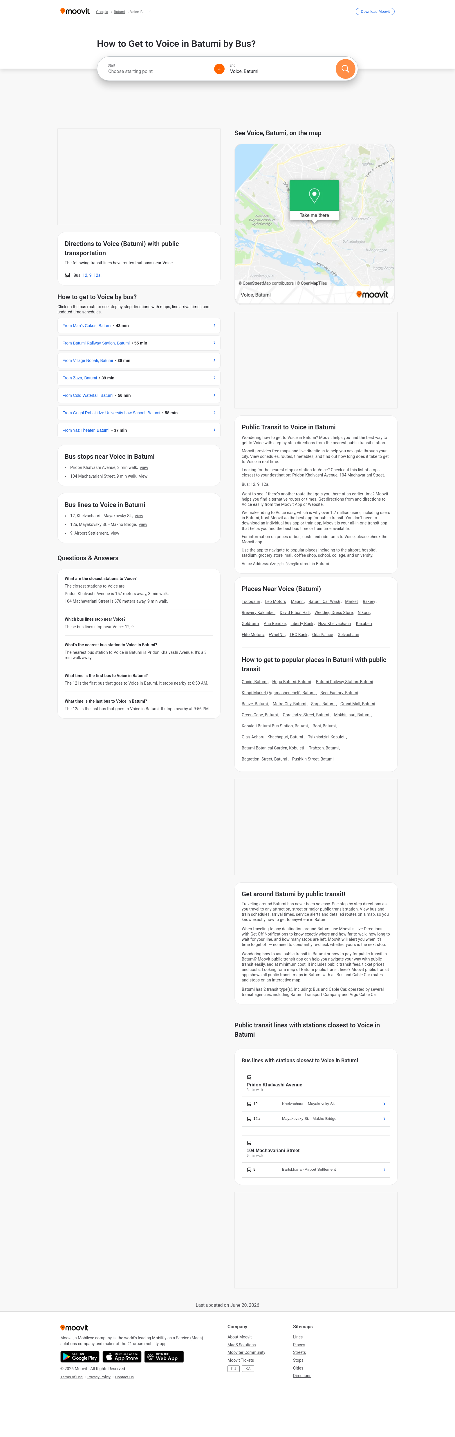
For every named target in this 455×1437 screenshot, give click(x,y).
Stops (298, 1360)
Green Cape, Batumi (260, 715)
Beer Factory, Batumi (339, 692)
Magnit (297, 601)
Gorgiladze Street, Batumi (306, 715)
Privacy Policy (99, 1377)
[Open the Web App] (164, 1357)
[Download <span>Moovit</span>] (375, 11)
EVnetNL (277, 634)
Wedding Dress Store (334, 612)
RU (233, 1368)
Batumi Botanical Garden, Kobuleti (273, 748)
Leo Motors (275, 601)
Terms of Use (71, 1377)
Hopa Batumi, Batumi (291, 681)
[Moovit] (75, 11)
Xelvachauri (348, 634)
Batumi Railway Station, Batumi (344, 681)
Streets (299, 1352)
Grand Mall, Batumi (357, 703)
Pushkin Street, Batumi (313, 759)
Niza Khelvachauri (334, 623)
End (232, 65)
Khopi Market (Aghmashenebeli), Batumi (278, 692)
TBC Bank (299, 634)
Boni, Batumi (324, 726)
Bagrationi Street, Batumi (264, 759)
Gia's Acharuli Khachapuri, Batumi (272, 737)
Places (299, 1345)
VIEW (144, 467)
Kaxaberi (364, 623)
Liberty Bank (301, 623)
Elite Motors (253, 634)
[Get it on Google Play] (80, 1357)
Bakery (369, 601)
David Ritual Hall (295, 612)
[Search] (345, 69)
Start (111, 65)
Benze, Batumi (255, 703)
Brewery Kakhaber (258, 612)
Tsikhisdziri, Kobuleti (326, 737)
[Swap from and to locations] (219, 69)
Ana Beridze (275, 623)
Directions (302, 1375)
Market (351, 601)
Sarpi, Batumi (323, 703)
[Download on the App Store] (122, 1357)
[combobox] (158, 71)
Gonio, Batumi (255, 681)
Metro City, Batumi (289, 703)
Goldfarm (250, 623)
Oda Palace (322, 634)
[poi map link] (314, 224)
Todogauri (251, 601)
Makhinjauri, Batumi (352, 715)
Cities (298, 1368)
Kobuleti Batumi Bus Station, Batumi (275, 726)
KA (248, 1368)
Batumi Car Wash (324, 601)
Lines (298, 1337)
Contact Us (124, 1377)
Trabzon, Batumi (324, 748)
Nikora (364, 612)
